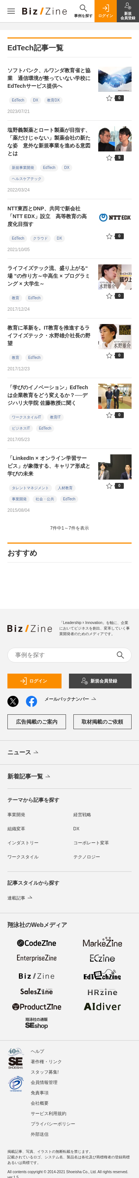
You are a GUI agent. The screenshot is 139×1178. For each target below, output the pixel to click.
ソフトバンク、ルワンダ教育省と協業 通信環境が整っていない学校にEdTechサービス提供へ (48, 78)
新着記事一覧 (29, 777)
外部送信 (40, 1134)
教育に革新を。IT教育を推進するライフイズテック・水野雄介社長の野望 (48, 335)
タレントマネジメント (30, 488)
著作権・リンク (46, 1061)
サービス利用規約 (48, 1113)
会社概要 (40, 1103)
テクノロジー (86, 857)
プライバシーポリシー (53, 1124)
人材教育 (65, 488)
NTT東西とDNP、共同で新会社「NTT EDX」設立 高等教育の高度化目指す (47, 216)
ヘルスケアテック (27, 179)
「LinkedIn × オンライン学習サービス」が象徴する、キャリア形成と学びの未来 (48, 466)
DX (35, 100)
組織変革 (16, 828)
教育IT (55, 417)
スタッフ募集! (45, 1072)
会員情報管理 (44, 1082)
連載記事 (20, 898)
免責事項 (40, 1092)
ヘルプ (37, 1051)
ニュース (23, 753)
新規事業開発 (23, 168)
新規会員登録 (99, 681)
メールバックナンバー (70, 699)
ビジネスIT (21, 428)
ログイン (33, 681)
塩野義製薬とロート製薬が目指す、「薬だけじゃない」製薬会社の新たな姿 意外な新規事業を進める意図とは (48, 141)
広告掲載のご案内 (36, 722)
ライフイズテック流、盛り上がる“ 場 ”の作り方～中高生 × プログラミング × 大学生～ (48, 276)
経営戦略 (82, 814)
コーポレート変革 (91, 842)
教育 (15, 298)
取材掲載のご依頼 (102, 722)
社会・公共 (45, 499)
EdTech (18, 100)
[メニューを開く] (11, 11)
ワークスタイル (23, 857)
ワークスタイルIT (26, 417)
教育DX (53, 100)
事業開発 (19, 499)
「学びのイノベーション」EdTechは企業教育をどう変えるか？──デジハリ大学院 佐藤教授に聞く (47, 395)
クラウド (40, 238)
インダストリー (23, 842)
